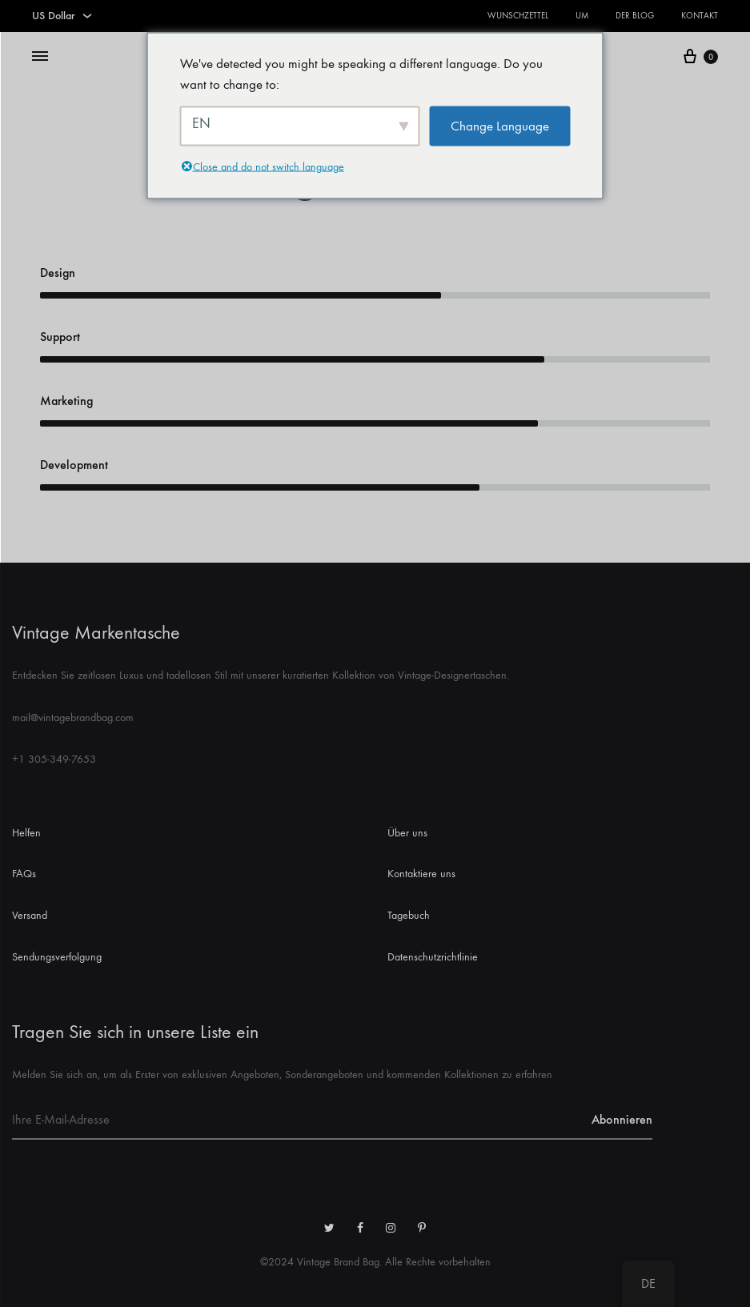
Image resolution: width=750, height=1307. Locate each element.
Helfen (26, 833)
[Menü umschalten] (40, 57)
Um (582, 15)
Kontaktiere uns (421, 873)
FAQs (24, 873)
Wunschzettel (517, 15)
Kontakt (699, 15)
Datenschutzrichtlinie (432, 957)
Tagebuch (408, 915)
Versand (29, 915)
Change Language (500, 126)
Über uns (407, 833)
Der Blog (635, 15)
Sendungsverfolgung (57, 957)
